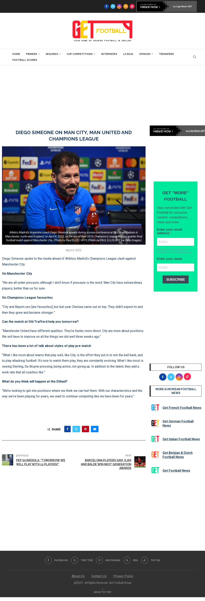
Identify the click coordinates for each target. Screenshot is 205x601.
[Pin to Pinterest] (85, 429)
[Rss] (125, 6)
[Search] (195, 57)
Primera (31, 54)
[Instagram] (119, 6)
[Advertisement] (102, 95)
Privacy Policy (123, 576)
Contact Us (99, 576)
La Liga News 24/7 (182, 6)
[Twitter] (113, 6)
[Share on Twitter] (76, 429)
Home (16, 54)
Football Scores (24, 60)
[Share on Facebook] (67, 429)
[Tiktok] (132, 6)
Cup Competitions (79, 54)
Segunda (52, 54)
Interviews (109, 54)
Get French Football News (182, 408)
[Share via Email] (94, 429)
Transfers (166, 54)
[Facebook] (106, 6)
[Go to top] (102, 592)
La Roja (128, 54)
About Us (78, 576)
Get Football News (176, 470)
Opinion (144, 54)
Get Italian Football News (181, 439)
